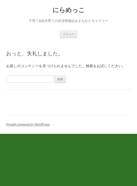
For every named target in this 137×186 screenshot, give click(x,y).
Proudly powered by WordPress (28, 124)
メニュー (68, 33)
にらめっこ (68, 9)
